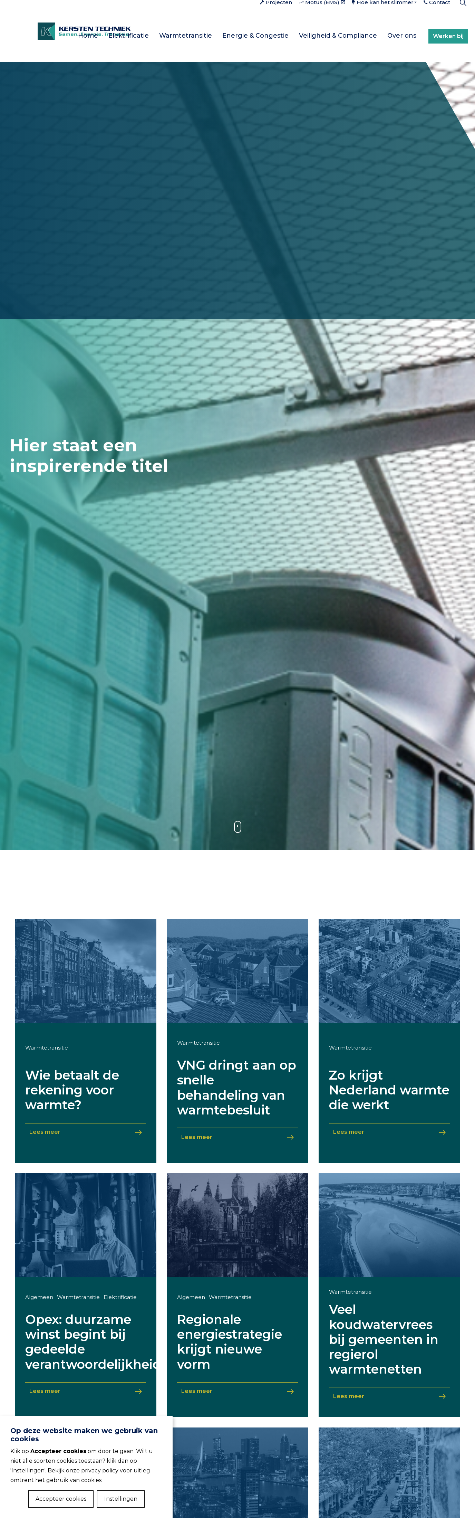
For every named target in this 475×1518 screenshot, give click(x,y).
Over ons (401, 35)
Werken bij (449, 35)
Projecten (276, 15)
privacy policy (99, 1470)
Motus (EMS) (322, 15)
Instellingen (120, 1499)
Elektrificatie (128, 35)
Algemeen (39, 1297)
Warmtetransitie (185, 35)
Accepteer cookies (61, 1499)
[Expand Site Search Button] (463, 15)
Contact (437, 15)
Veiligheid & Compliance (338, 35)
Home (88, 35)
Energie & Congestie (255, 35)
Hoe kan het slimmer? (384, 15)
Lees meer (85, 1132)
